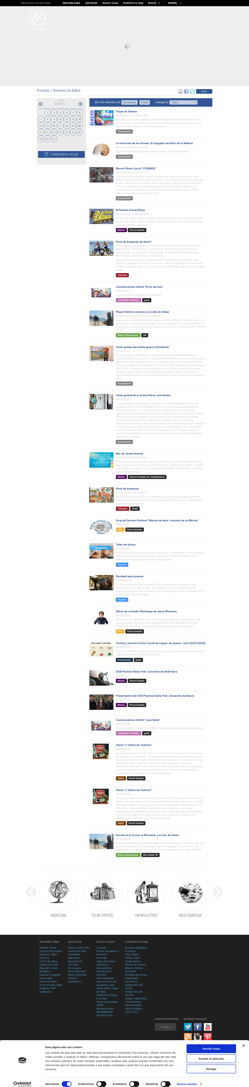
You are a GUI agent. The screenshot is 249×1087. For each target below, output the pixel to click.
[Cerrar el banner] (243, 1041)
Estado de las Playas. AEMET (107, 1003)
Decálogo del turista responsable (136, 976)
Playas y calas (110, 3)
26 (73, 132)
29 (47, 138)
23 (54, 132)
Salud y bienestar (77, 974)
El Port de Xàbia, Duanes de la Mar (49, 963)
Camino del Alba (77, 951)
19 (73, 125)
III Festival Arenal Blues (130, 210)
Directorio (130, 971)
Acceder (165, 1026)
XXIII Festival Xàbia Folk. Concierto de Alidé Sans (146, 671)
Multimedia (190, 915)
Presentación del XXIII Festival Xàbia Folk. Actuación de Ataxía (155, 696)
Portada (43, 90)
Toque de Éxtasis (126, 111)
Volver (204, 91)
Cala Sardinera (104, 968)
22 (47, 132)
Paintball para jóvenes (130, 576)
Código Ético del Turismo (133, 993)
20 (79, 125)
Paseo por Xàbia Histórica (48, 956)
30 (54, 138)
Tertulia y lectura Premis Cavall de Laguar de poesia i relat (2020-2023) (160, 643)
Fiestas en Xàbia (48, 981)
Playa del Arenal (48, 968)
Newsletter (146, 915)
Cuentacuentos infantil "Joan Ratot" (138, 720)
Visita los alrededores (74, 980)
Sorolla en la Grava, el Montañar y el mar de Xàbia (147, 835)
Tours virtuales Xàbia (50, 985)
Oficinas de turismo (135, 964)
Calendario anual (61, 154)
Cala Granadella (105, 978)
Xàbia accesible (133, 1005)
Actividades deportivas (74, 956)
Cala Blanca (102, 964)
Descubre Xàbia (71, 3)
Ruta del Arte (75, 961)
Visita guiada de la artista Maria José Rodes (143, 395)
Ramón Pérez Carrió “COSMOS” (136, 168)
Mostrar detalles (187, 1080)
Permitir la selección (211, 1055)
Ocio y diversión (77, 971)
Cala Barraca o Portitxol (104, 973)
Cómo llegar (131, 954)
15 (47, 125)
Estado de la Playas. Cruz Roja (107, 996)
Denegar (211, 1065)
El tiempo (130, 951)
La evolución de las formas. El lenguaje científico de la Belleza (154, 143)
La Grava (101, 947)
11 (67, 119)
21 (41, 132)
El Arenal (101, 957)
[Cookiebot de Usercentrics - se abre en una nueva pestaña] (22, 1080)
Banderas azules (105, 1008)
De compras (74, 968)
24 (60, 132)
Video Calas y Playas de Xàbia (107, 990)
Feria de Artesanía (127, 488)
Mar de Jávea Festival (129, 453)
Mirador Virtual (47, 947)
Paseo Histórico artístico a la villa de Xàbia (142, 312)
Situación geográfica (136, 947)
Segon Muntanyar (106, 961)
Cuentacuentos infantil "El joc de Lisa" (139, 287)
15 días (144, 102)
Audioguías (45, 991)
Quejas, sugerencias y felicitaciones (136, 1000)
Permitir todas (211, 1044)
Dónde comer (132, 957)
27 (79, 132)
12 (73, 119)
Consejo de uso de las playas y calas (106, 983)
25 (67, 132)
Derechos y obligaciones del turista (134, 985)
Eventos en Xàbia (67, 90)
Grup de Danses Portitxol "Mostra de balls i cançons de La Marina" (157, 520)
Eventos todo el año (79, 947)
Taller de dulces (126, 544)
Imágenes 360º (47, 988)
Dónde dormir (133, 961)
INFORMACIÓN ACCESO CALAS (104, 1013)
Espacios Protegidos (50, 974)
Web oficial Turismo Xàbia (36, 3)
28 (41, 138)
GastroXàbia (46, 978)
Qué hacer (91, 3)
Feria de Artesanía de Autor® (134, 242)
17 (60, 125)
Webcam (58, 915)
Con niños (73, 964)
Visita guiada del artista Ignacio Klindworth (142, 347)
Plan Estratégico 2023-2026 (133, 1010)
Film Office (102, 915)
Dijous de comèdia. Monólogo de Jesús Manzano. (146, 611)
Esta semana (129, 102)
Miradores (45, 971)
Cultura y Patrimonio (50, 951)
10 (60, 119)
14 (41, 125)
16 (54, 125)
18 (67, 125)
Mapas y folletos (134, 968)
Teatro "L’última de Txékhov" (134, 745)
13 (79, 119)
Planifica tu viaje (133, 3)
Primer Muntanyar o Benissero (107, 952)
